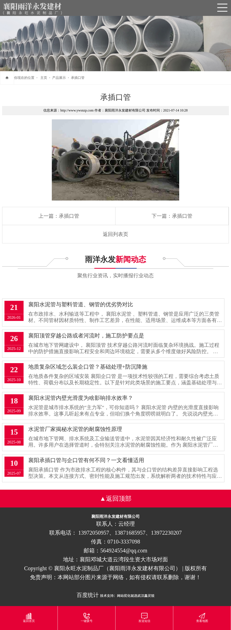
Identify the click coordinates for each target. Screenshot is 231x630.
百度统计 (88, 595)
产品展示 (59, 77)
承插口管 (78, 77)
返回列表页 (115, 234)
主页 (43, 77)
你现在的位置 (24, 77)
